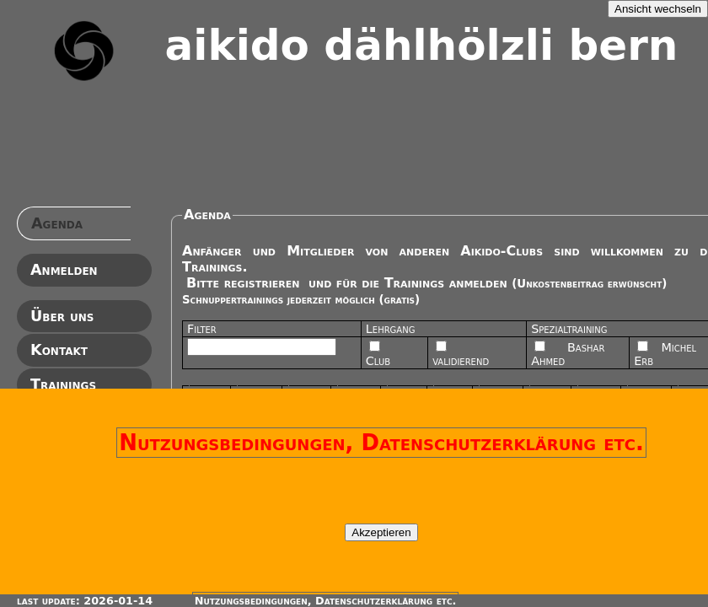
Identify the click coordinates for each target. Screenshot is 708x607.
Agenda (57, 223)
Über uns (62, 316)
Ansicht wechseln (657, 9)
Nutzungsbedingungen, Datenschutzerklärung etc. (381, 442)
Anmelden (64, 269)
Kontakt (59, 349)
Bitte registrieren (242, 283)
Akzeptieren (380, 532)
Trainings (63, 384)
